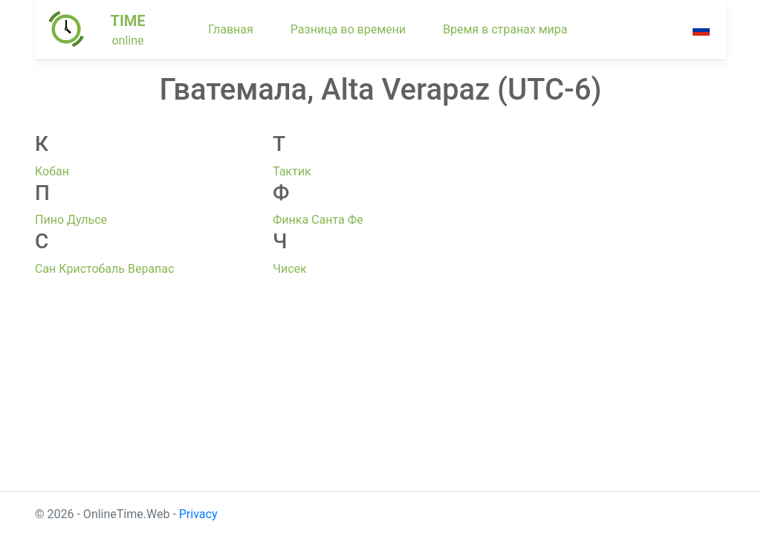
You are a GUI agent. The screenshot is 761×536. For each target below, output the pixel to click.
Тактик (292, 171)
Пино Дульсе (71, 220)
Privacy (198, 514)
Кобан (52, 171)
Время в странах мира (505, 29)
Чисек (290, 269)
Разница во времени (348, 29)
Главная (230, 29)
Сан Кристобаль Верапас (104, 269)
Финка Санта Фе (318, 220)
